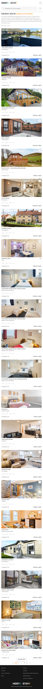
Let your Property (5, 673)
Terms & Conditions (28, 678)
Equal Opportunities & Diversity (30, 673)
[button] (13, 663)
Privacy (25, 668)
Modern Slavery (27, 675)
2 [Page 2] (18, 663)
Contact (3, 670)
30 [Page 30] (27, 663)
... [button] (21, 663)
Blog (2, 675)
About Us (3, 668)
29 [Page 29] (24, 663)
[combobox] (19, 8)
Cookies (25, 670)
